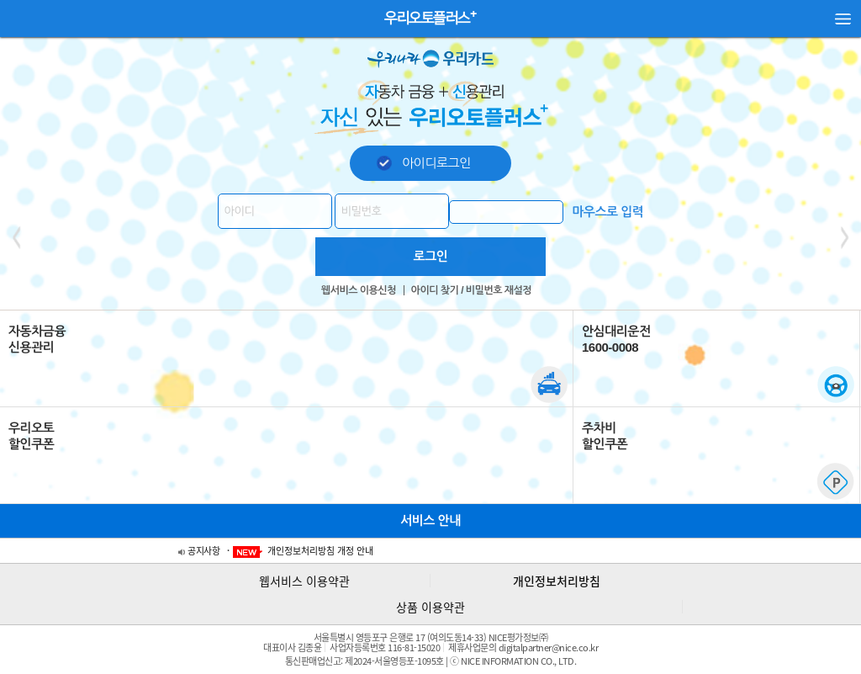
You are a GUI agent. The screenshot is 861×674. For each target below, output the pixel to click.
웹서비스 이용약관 (304, 580)
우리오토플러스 (427, 18)
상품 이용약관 (430, 606)
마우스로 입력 (607, 211)
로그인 (431, 256)
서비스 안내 (430, 520)
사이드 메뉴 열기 (843, 24)
